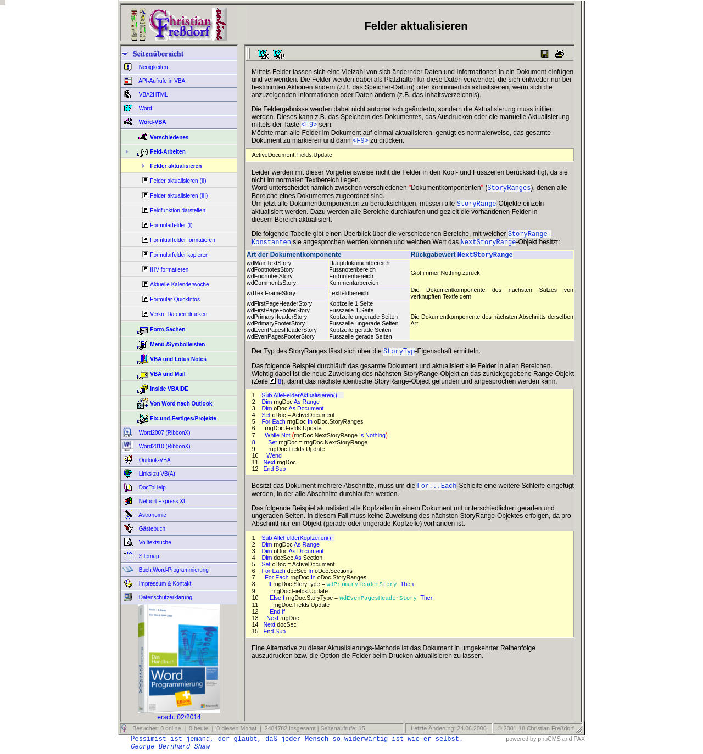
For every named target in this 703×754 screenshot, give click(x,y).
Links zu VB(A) (156, 474)
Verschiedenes (169, 137)
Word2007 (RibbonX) (164, 433)
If (270, 594)
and (567, 738)
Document (311, 417)
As (298, 410)
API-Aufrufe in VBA (161, 81)
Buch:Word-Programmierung (173, 570)
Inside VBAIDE (169, 389)
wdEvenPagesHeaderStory (379, 608)
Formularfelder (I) (171, 225)
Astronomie (151, 515)
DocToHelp (151, 488)
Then (407, 594)
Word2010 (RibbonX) (164, 446)
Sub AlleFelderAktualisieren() (302, 404)
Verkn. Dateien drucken (178, 314)
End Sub (274, 477)
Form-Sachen (167, 330)
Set (266, 423)
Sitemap (148, 556)
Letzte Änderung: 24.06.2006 (447, 728)
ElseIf (278, 608)
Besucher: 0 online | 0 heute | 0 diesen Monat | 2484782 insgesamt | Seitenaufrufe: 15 (248, 728)
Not (286, 444)
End (276, 622)
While (273, 444)
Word (144, 108)
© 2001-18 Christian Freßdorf (536, 728)
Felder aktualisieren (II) (178, 181)
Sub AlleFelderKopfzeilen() (297, 547)
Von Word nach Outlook (181, 404)
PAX (579, 738)
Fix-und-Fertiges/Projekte (183, 418)
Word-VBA (151, 122)
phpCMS (549, 738)
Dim (267, 410)
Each (279, 430)
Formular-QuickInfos (175, 299)
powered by (521, 738)
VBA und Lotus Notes (178, 359)
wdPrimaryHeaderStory (363, 594)
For (266, 430)
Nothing (375, 444)
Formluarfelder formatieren (182, 240)
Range (311, 410)
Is (362, 444)
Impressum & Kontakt (164, 584)
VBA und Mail (167, 374)
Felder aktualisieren (176, 166)
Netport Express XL (161, 501)
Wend (274, 464)
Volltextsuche (154, 542)
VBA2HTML (152, 95)
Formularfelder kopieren (179, 255)
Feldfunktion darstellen (177, 210)
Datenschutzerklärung (164, 597)
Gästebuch (151, 529)
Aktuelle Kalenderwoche (179, 285)
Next (270, 471)
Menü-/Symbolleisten (177, 344)
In (311, 430)
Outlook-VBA (154, 460)
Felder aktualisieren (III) (179, 196)
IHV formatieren (169, 270)
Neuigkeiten (152, 67)
